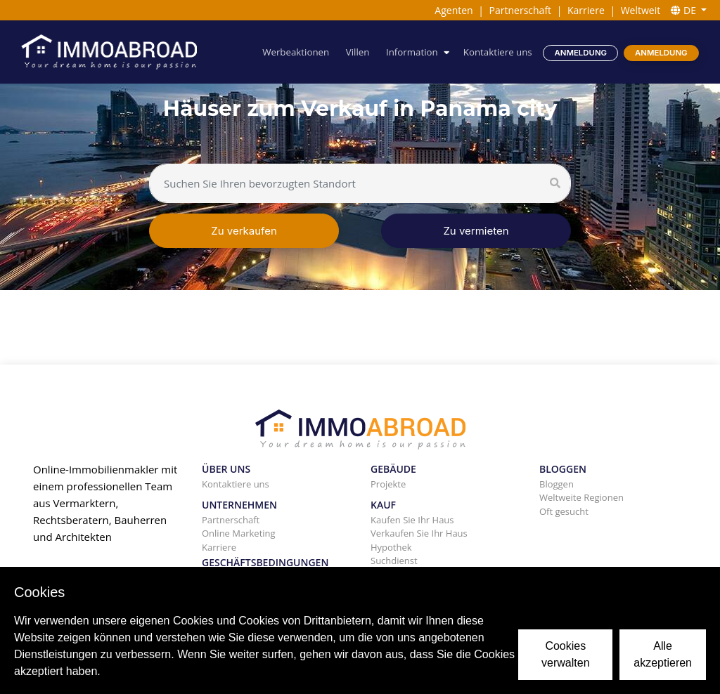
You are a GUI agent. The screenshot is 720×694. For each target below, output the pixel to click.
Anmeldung (581, 53)
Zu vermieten (475, 230)
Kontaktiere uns (497, 52)
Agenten (453, 10)
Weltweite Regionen (581, 497)
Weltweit (641, 10)
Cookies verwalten (565, 654)
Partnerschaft (520, 10)
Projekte (388, 484)
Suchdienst (394, 560)
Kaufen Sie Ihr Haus (412, 519)
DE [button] (684, 10)
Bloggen (556, 484)
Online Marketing (239, 533)
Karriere (586, 10)
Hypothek (391, 547)
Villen (358, 52)
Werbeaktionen (295, 52)
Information (412, 52)
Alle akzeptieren (663, 654)
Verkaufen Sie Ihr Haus (419, 533)
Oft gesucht (564, 511)
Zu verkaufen (244, 230)
